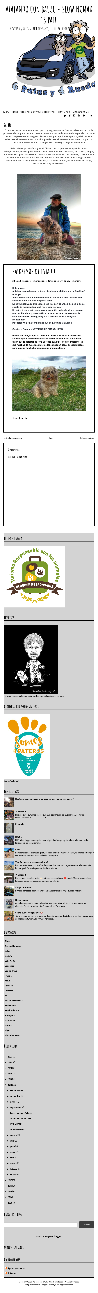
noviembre (15, 1096)
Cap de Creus (11, 970)
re (6, 995)
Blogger (57, 1236)
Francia (8, 975)
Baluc (16, 280)
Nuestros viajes (35, 112)
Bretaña (8, 956)
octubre (14, 1101)
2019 (10, 1079)
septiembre (16, 1107)
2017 (10, 1180)
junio (12, 1146)
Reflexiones (50, 112)
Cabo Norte (10, 960)
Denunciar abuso (14, 1247)
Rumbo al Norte (64, 112)
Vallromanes (11, 1020)
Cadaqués (9, 965)
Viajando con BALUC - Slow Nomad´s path (49, 14)
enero (13, 1174)
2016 (10, 1185)
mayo (13, 1152)
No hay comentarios (73, 280)
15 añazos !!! (20, 811)
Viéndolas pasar (12, 1035)
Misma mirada (21, 900)
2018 (10, 1085)
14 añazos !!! (20, 874)
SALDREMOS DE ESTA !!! (33, 271)
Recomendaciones (38, 280)
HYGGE (18, 837)
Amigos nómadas (81, 112)
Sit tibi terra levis (18, 1129)
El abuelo (19, 824)
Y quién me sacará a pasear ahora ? (31, 862)
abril (12, 1157)
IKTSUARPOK (16, 1124)
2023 (10, 1056)
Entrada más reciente (13, 438)
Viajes (7, 1030)
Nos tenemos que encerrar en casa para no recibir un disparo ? (44, 798)
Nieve (7, 980)
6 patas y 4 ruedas (16, 1268)
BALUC (23, 112)
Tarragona (10, 1015)
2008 (10, 1202)
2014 (10, 1197)
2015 (10, 1191)
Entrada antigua (87, 438)
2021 (10, 1068)
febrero (14, 1169)
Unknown (12, 1273)
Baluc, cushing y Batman (21, 1113)
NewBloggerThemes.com (64, 1284)
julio (12, 1140)
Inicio (51, 438)
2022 (10, 1062)
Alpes (7, 941)
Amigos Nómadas (13, 946)
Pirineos (24, 280)
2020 (10, 1073)
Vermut (8, 1025)
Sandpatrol (36, 1284)
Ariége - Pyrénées (24, 887)
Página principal (10, 112)
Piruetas (9, 990)
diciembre (15, 1090)
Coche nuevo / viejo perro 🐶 (29, 912)
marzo (13, 1163)
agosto (13, 1135)
